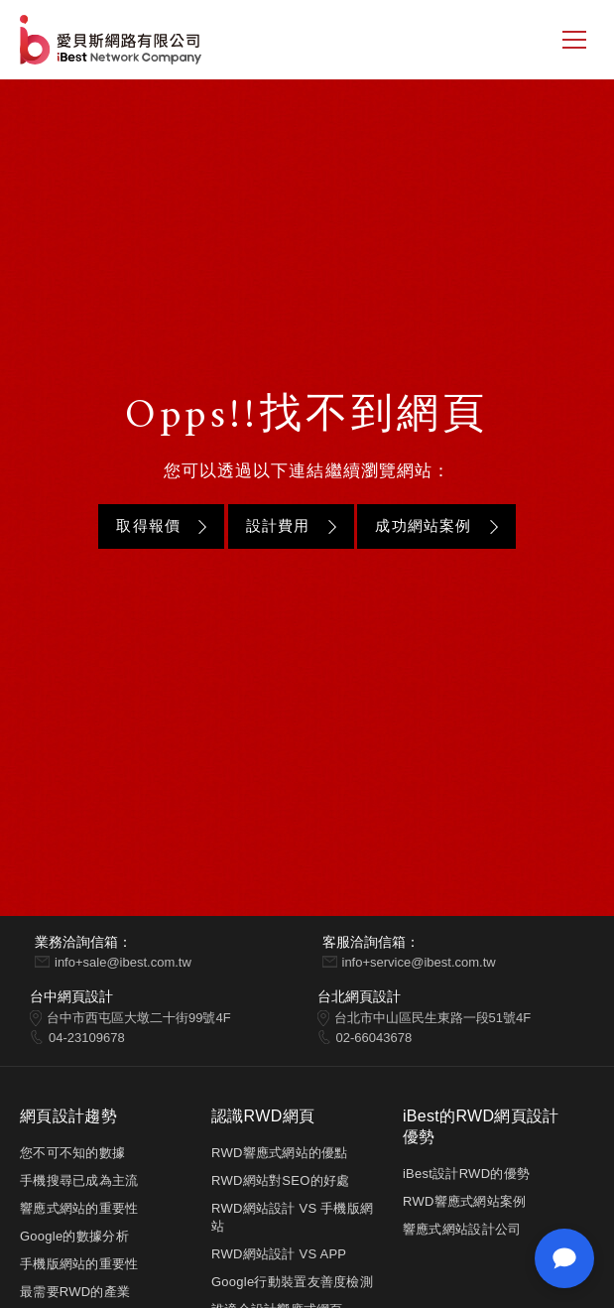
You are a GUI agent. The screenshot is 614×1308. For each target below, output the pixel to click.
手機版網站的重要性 (79, 1263)
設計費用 (278, 525)
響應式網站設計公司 (462, 1229)
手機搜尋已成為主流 (79, 1180)
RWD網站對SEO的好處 (280, 1180)
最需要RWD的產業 (75, 1291)
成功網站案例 (423, 525)
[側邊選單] (574, 39)
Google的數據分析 (74, 1236)
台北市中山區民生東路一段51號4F (433, 1017)
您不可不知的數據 (72, 1152)
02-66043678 (374, 1037)
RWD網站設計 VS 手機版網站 (292, 1217)
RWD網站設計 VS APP (278, 1253)
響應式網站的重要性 (79, 1208)
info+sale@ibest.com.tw (123, 962)
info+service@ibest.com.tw (419, 962)
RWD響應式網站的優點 (279, 1152)
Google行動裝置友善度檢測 (292, 1281)
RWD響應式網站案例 (464, 1201)
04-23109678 (87, 1037)
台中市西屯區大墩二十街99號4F (139, 1017)
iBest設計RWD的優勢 (466, 1173)
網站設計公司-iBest (112, 40)
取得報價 (148, 525)
